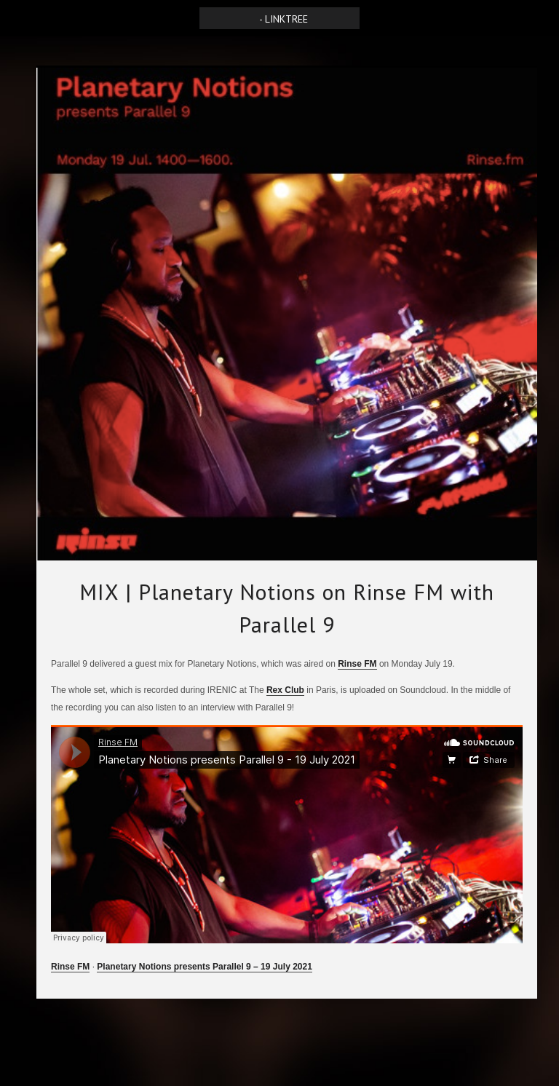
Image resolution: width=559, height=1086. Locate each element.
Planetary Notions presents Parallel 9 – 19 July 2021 (204, 967)
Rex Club (285, 690)
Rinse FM (357, 664)
